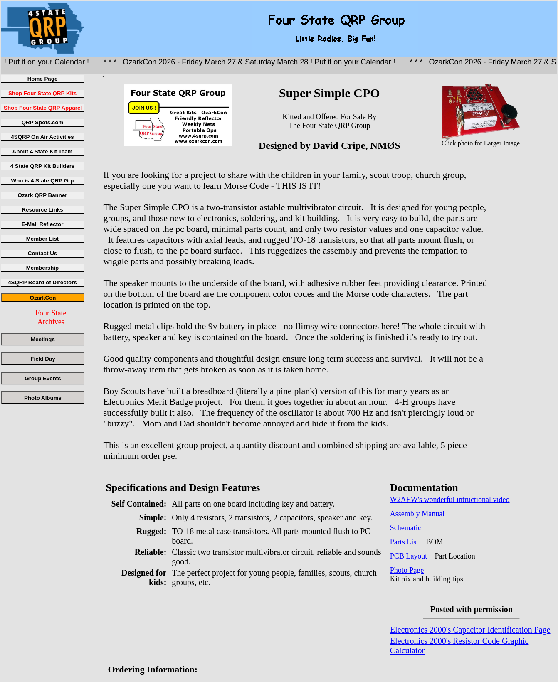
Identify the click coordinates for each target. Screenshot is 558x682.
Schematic (405, 528)
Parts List (404, 542)
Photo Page (407, 570)
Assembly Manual (417, 514)
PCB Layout (408, 556)
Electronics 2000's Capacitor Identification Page (470, 629)
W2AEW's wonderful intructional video (450, 499)
